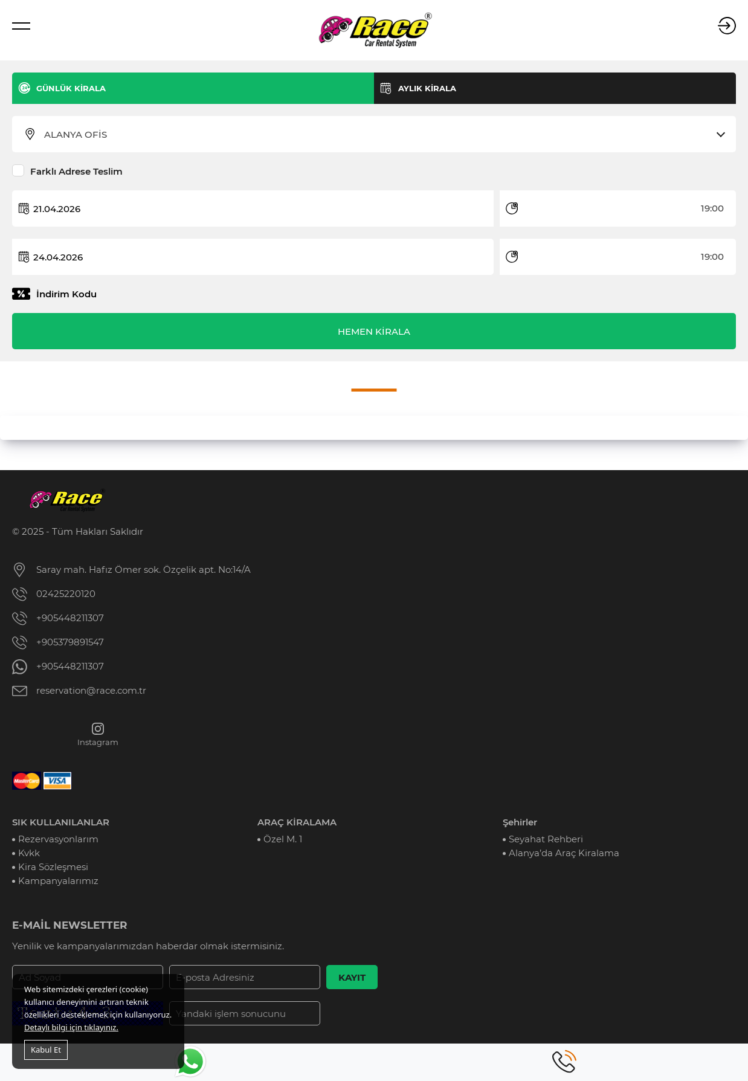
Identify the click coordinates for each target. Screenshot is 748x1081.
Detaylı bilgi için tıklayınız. (71, 1027)
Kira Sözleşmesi (53, 867)
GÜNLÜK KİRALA (71, 88)
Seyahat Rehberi (546, 839)
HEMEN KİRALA (374, 331)
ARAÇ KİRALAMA (297, 822)
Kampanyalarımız (58, 880)
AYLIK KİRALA (427, 88)
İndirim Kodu (66, 294)
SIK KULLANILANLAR (60, 822)
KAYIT (352, 977)
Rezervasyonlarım (58, 839)
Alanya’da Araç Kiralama (564, 853)
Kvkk (29, 853)
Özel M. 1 (282, 839)
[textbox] (381, 134)
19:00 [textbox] (712, 208)
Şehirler (520, 822)
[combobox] (381, 134)
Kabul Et (46, 1049)
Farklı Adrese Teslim (76, 171)
